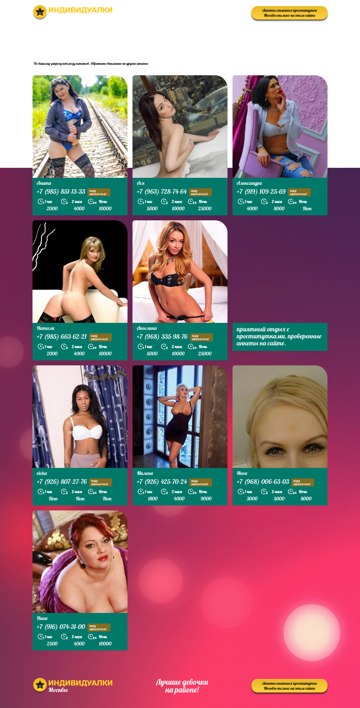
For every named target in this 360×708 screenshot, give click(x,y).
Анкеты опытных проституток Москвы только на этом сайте (289, 13)
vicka (42, 473)
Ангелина (146, 328)
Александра (249, 183)
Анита (44, 183)
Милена (145, 473)
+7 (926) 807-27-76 (74, 482)
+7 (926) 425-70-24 (174, 482)
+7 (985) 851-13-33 (73, 192)
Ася (140, 183)
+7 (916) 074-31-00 (73, 627)
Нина (42, 618)
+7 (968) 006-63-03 (275, 482)
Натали (45, 328)
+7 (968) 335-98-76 (175, 337)
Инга (242, 473)
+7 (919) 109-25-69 (274, 192)
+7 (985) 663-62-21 (74, 337)
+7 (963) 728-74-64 (174, 192)
